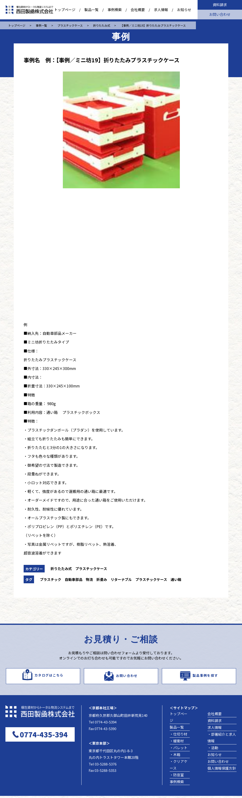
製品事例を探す (205, 676)
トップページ (64, 9)
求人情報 (161, 9)
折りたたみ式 (61, 568)
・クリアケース (178, 767)
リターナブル (121, 579)
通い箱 (176, 579)
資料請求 (220, 4)
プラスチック (50, 579)
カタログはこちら (49, 676)
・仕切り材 (178, 736)
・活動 (212, 749)
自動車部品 (73, 579)
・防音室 (177, 776)
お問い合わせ (219, 14)
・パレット (178, 749)
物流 (89, 579)
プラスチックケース (91, 568)
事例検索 (115, 9)
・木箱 (175, 756)
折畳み (101, 579)
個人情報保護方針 (221, 770)
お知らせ (184, 9)
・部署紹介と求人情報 (221, 739)
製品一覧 (91, 9)
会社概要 (138, 9)
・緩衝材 (177, 742)
